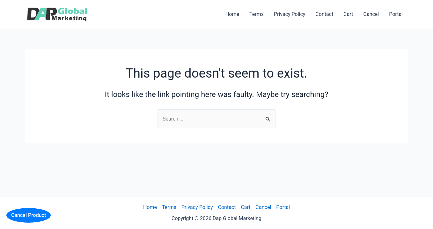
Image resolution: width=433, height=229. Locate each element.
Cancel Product (28, 215)
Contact (324, 14)
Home (232, 14)
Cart (348, 14)
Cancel (371, 14)
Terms (256, 14)
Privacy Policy (289, 14)
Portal (396, 14)
